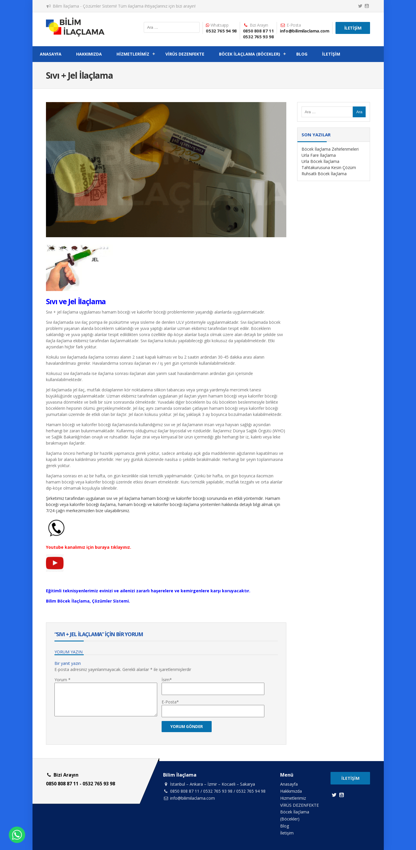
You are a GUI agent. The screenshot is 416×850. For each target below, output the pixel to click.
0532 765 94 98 (221, 31)
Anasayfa (50, 54)
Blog (301, 54)
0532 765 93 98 (258, 36)
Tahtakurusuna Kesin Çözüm (329, 167)
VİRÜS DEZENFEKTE (184, 54)
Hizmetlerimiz (133, 54)
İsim (166, 679)
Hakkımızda (89, 54)
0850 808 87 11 (258, 31)
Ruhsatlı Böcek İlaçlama (324, 173)
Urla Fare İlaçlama (319, 155)
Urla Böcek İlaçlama (320, 161)
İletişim (353, 28)
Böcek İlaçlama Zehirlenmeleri (330, 149)
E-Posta (169, 702)
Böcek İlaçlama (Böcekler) (249, 54)
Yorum (62, 679)
